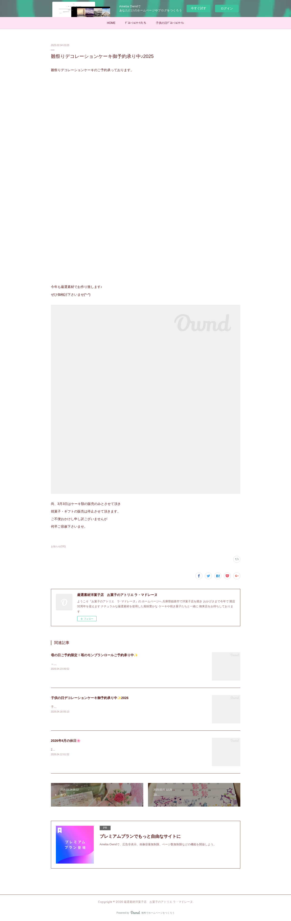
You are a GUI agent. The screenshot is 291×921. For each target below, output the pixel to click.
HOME (111, 23)
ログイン (227, 8)
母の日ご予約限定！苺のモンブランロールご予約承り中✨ (94, 655)
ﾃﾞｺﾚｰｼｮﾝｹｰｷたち (135, 23)
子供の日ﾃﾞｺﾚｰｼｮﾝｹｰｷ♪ (170, 23)
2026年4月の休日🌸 (66, 741)
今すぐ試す (198, 8)
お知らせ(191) (58, 546)
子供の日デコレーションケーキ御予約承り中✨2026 (90, 698)
